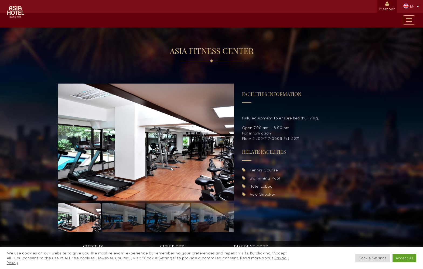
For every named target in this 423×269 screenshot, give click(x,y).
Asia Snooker (258, 194)
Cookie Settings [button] (373, 258)
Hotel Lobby (257, 186)
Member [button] (387, 5)
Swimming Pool (261, 178)
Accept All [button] (404, 258)
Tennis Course (260, 170)
